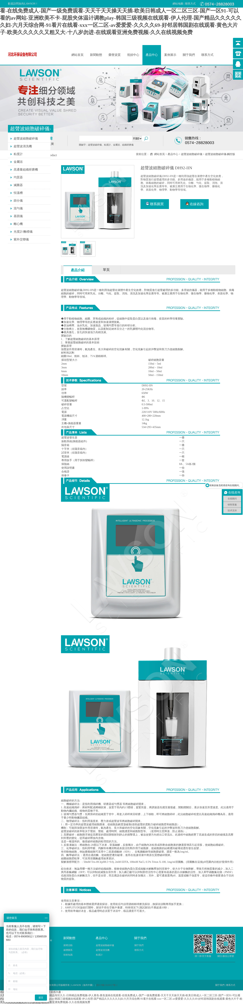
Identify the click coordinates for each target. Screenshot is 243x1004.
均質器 (18, 177)
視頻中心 (133, 54)
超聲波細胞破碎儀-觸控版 (220, 154)
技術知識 (68, 954)
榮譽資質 (115, 54)
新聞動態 (96, 54)
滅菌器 (18, 185)
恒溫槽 (18, 192)
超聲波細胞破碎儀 (191, 154)
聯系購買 (155, 203)
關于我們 (189, 54)
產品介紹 (77, 270)
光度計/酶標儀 (23, 231)
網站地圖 (178, 3)
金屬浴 (18, 161)
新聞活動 (68, 945)
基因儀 (18, 216)
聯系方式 (190, 3)
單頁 (106, 270)
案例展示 (170, 54)
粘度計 (18, 154)
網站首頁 (77, 54)
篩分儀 (18, 200)
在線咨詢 (194, 203)
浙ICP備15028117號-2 (106, 985)
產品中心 (152, 54)
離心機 (18, 223)
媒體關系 (68, 950)
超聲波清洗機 (23, 146)
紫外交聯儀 (21, 239)
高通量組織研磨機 (26, 169)
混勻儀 (18, 208)
